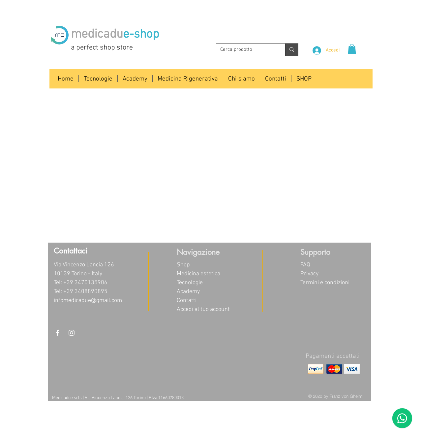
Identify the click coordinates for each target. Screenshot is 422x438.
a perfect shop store (102, 47)
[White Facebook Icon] (58, 333)
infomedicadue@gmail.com (88, 300)
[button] (352, 49)
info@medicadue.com (324, 21)
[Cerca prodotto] (245, 50)
